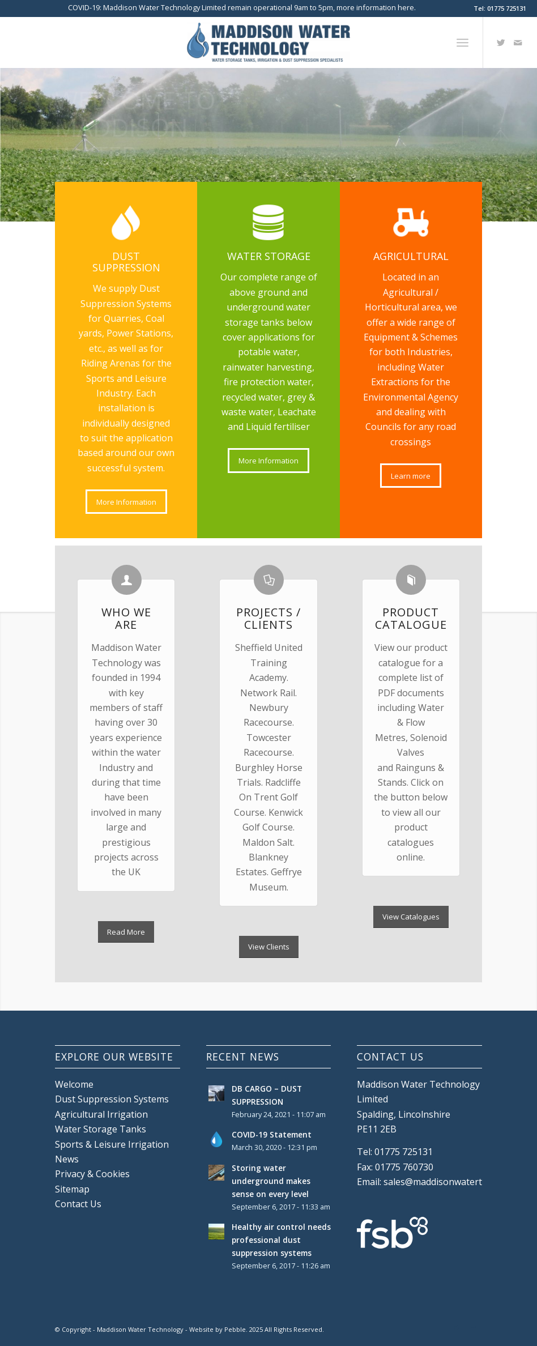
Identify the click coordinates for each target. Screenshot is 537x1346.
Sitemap (72, 1189)
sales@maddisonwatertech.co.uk (452, 1181)
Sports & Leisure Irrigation (112, 1144)
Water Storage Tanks (100, 1129)
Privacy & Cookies (92, 1174)
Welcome (74, 1084)
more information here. (376, 7)
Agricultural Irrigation (101, 1114)
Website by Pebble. (218, 1329)
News (67, 1159)
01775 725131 (506, 8)
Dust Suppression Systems (112, 1099)
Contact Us (78, 1204)
